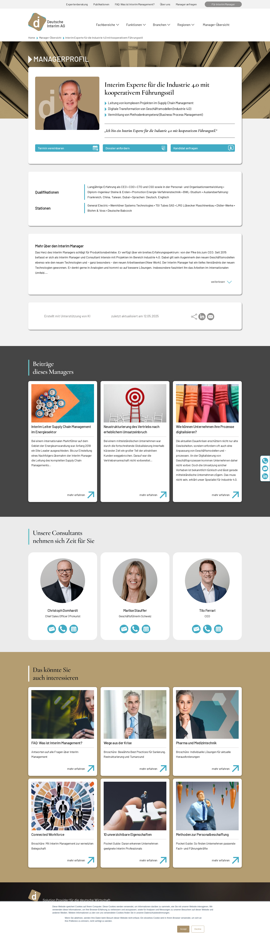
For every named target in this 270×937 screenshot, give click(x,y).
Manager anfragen (186, 4)
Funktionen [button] (134, 25)
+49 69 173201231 (207, 629)
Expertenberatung (77, 4)
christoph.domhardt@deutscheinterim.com (51, 629)
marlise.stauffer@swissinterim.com (124, 629)
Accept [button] (183, 929)
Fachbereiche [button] (105, 25)
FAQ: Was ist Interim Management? (134, 4)
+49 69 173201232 (62, 629)
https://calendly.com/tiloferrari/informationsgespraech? (218, 629)
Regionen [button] (183, 25)
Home (31, 37)
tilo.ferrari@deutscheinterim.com (196, 629)
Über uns (165, 4)
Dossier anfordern (135, 148)
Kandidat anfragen (203, 148)
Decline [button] (197, 929)
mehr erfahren (82, 493)
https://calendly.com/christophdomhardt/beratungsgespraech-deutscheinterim (73, 629)
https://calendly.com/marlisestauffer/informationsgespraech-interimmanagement (146, 629)
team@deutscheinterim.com (265, 469)
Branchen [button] (159, 25)
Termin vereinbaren (68, 148)
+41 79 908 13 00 (135, 629)
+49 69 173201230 (265, 461)
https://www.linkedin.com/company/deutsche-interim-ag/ (265, 476)
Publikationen (101, 4)
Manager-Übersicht (216, 25)
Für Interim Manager (223, 4)
